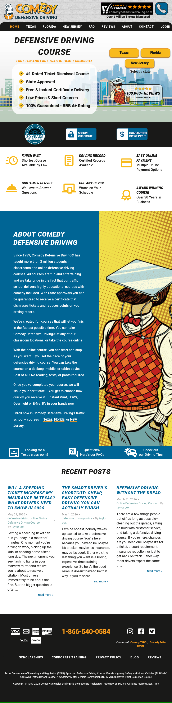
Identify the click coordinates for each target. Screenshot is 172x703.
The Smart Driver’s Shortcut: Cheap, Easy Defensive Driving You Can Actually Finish (84, 497)
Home (14, 26)
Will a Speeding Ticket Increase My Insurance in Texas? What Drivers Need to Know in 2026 (31, 497)
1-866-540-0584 (86, 632)
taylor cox (18, 526)
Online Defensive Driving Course (137, 503)
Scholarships (31, 657)
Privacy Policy (108, 657)
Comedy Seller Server (151, 644)
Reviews (108, 26)
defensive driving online (23, 518)
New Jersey (72, 26)
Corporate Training (69, 657)
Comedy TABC (138, 642)
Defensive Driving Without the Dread (139, 490)
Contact (146, 26)
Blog (134, 657)
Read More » (45, 595)
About (127, 26)
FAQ (92, 26)
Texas (31, 26)
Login (165, 26)
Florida (49, 26)
